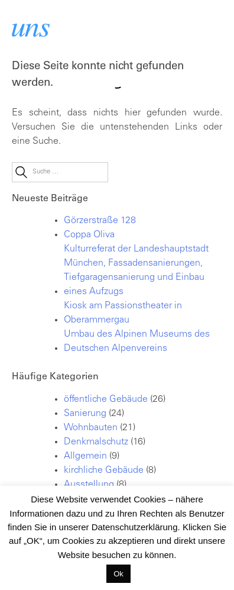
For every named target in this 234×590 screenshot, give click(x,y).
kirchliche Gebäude (104, 470)
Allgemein (85, 456)
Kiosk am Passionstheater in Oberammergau (123, 313)
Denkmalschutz (96, 442)
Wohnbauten (91, 428)
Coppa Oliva (89, 235)
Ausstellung (89, 484)
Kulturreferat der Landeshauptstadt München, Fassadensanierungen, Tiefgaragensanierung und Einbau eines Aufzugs (136, 270)
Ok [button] (118, 573)
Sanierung (85, 413)
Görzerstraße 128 (100, 220)
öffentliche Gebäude (106, 399)
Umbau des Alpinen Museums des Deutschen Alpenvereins (137, 341)
